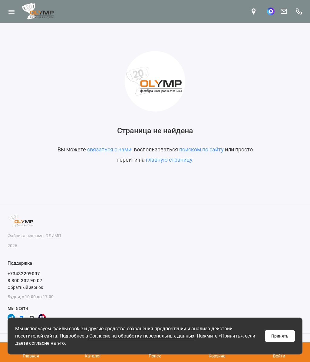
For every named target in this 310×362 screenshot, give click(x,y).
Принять (280, 336)
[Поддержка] (298, 11)
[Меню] (11, 11)
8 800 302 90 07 (25, 280)
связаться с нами (109, 149)
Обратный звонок (25, 287)
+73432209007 (24, 273)
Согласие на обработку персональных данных (141, 336)
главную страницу (169, 160)
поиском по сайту (201, 149)
